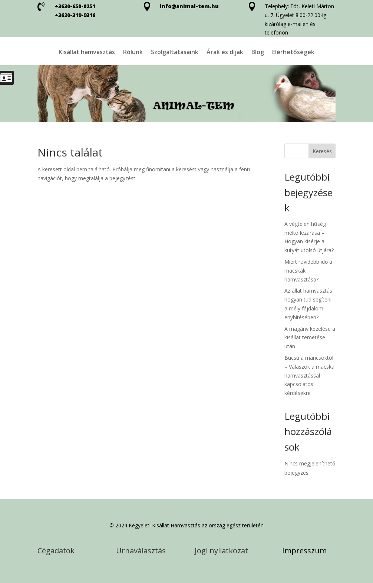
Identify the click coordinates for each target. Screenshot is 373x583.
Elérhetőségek (293, 52)
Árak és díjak (225, 52)
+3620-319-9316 (75, 15)
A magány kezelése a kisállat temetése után (309, 337)
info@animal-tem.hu (189, 6)
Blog (257, 52)
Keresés (322, 151)
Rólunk (133, 52)
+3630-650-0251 (75, 6)
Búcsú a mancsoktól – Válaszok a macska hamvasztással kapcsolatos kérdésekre (309, 375)
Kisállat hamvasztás (87, 52)
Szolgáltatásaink (174, 52)
